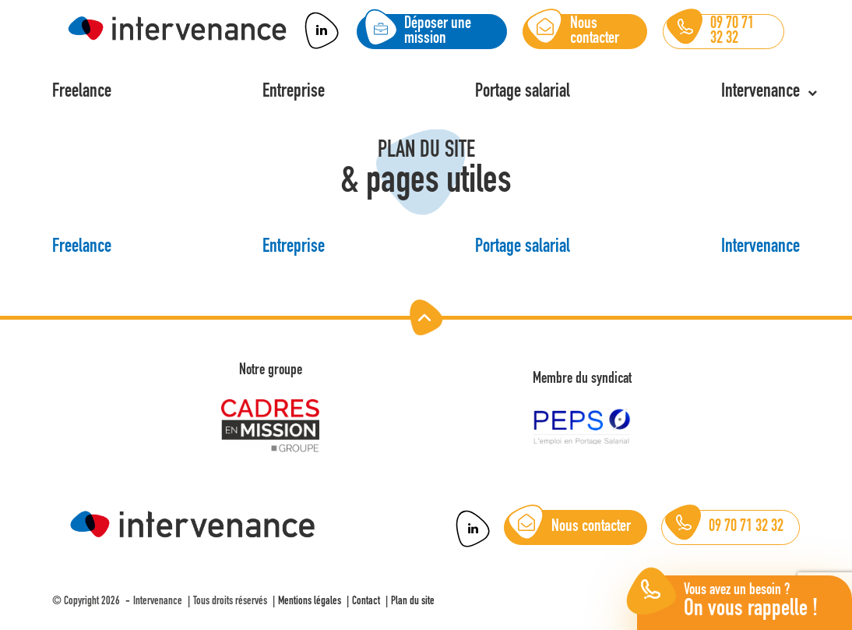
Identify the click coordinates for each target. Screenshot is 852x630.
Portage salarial (522, 247)
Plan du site (413, 601)
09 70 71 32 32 (724, 527)
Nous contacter (570, 527)
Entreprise (293, 247)
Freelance (81, 247)
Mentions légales (309, 601)
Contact (366, 601)
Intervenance (760, 247)
